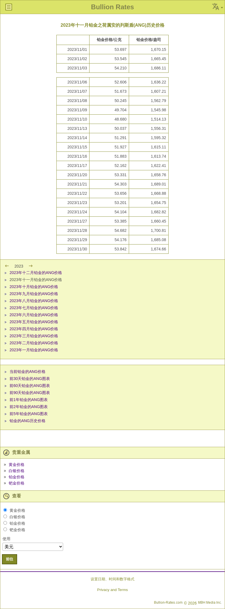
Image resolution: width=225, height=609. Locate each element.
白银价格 (16, 470)
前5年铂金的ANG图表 (29, 413)
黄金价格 (16, 464)
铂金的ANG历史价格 (27, 420)
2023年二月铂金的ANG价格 (34, 343)
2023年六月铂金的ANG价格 (34, 315)
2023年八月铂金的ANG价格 (34, 300)
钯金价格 (16, 483)
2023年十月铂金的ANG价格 (34, 286)
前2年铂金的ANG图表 (29, 406)
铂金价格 (16, 477)
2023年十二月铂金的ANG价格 (36, 272)
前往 (9, 559)
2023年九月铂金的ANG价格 (34, 293)
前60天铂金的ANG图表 (30, 385)
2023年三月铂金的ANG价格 (34, 336)
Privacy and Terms (112, 590)
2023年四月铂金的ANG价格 (34, 329)
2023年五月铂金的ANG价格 (34, 322)
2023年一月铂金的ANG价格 (34, 350)
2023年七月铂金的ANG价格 (34, 307)
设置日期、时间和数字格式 (112, 579)
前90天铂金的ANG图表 (30, 392)
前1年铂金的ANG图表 (29, 399)
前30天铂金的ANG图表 (30, 378)
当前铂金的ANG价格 (27, 371)
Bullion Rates (112, 7)
